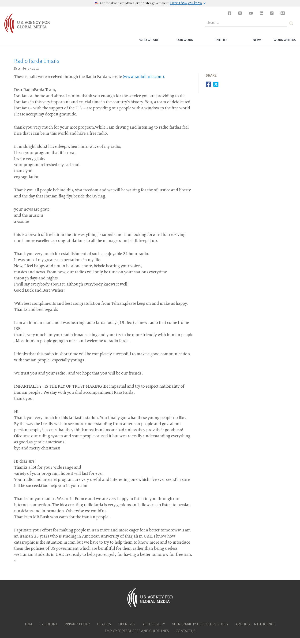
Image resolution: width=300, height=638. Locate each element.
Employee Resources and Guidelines (137, 631)
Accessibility (153, 624)
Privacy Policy (77, 624)
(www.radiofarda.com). (144, 77)
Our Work (184, 40)
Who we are (149, 40)
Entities (220, 40)
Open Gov (126, 624)
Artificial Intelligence (255, 624)
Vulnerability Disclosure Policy (200, 624)
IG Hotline (48, 624)
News (257, 40)
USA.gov (104, 624)
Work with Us (285, 40)
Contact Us (185, 631)
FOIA (28, 624)
